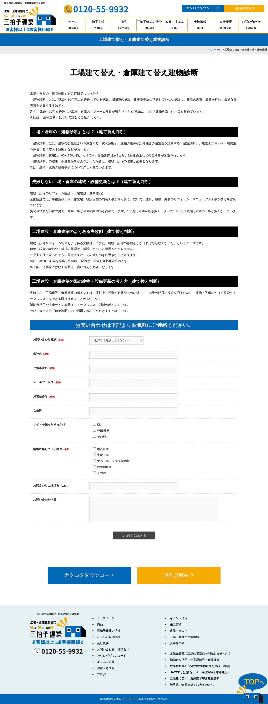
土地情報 (200, 25)
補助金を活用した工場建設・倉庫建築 (194, 659)
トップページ (106, 618)
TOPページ (215, 49)
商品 (123, 25)
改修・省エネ (174, 25)
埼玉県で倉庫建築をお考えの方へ (192, 684)
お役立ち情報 (106, 668)
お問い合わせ (251, 25)
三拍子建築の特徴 (149, 25)
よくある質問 (106, 661)
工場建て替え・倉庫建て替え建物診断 (194, 678)
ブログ (101, 674)
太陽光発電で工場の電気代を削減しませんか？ (200, 653)
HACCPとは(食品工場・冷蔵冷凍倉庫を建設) (199, 672)
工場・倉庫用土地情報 (184, 637)
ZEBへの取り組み (108, 637)
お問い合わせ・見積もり (113, 649)
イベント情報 (178, 618)
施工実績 (98, 25)
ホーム (73, 25)
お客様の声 (177, 643)
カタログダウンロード (111, 655)
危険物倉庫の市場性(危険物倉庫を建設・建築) (200, 666)
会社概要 (225, 25)
